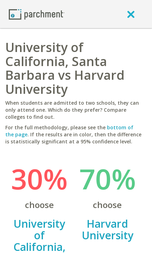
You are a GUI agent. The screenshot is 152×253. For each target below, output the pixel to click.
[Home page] (36, 14)
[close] (131, 14)
